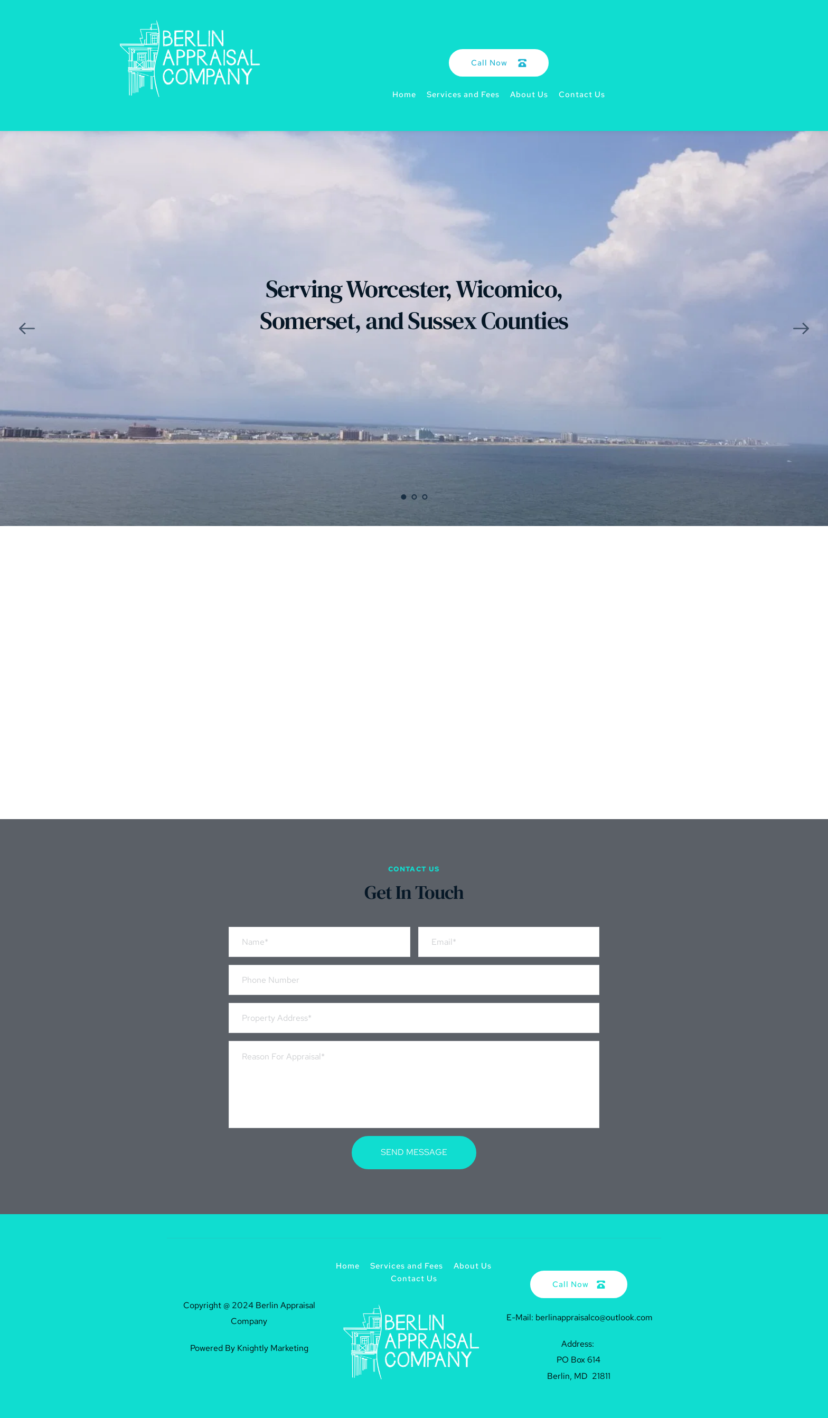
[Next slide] (801, 328)
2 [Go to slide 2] (414, 497)
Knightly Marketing (272, 1348)
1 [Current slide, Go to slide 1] (403, 497)
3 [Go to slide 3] (424, 497)
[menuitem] (404, 94)
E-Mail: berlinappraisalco (551, 1317)
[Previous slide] (27, 328)
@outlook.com (626, 1317)
